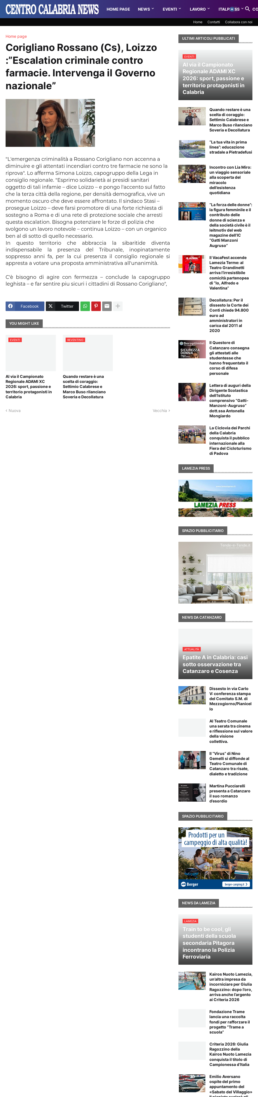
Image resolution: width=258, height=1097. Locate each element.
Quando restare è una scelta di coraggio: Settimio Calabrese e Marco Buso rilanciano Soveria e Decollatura (84, 386)
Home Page (118, 9)
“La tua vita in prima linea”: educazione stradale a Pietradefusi (230, 147)
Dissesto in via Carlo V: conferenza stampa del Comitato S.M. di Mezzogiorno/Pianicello (230, 698)
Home (197, 22)
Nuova (15, 410)
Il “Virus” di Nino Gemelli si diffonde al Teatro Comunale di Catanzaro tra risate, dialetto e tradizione (229, 763)
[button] (234, 9)
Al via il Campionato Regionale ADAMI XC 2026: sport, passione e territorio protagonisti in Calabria (29, 386)
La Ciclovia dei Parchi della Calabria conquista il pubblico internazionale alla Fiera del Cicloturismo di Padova (230, 440)
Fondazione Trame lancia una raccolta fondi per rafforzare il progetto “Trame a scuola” (229, 1021)
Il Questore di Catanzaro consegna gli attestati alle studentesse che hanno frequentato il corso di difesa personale (229, 357)
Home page (16, 36)
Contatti (213, 22)
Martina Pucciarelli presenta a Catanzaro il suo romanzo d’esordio (229, 793)
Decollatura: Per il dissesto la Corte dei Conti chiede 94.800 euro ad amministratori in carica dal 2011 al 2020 (229, 315)
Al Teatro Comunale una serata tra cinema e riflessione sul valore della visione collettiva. (230, 731)
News (144, 9)
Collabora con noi (238, 22)
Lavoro (198, 9)
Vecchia (160, 410)
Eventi (170, 9)
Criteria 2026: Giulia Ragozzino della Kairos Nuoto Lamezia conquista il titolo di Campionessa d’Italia (230, 1054)
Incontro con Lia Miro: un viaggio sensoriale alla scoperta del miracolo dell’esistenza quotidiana (230, 180)
